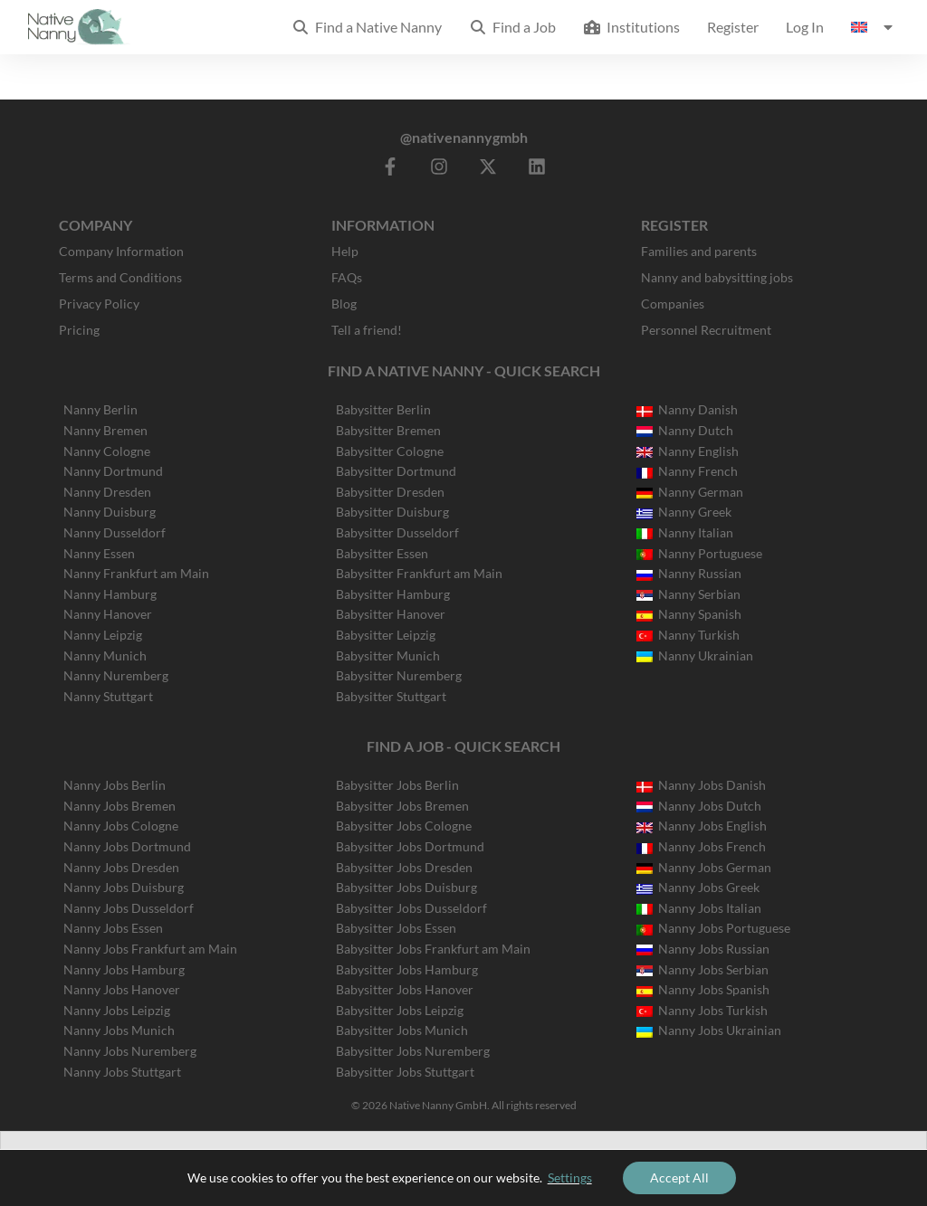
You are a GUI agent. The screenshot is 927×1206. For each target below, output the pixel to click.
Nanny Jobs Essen (113, 927)
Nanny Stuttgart (108, 696)
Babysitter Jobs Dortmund (410, 846)
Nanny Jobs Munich (119, 1030)
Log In (805, 26)
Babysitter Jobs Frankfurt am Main (433, 948)
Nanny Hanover (107, 614)
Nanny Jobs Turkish (702, 1010)
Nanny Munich (105, 655)
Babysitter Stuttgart (391, 696)
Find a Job (512, 26)
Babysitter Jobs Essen (396, 927)
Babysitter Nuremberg (399, 675)
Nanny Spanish (688, 614)
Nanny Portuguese (699, 553)
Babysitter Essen (382, 553)
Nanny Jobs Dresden (121, 867)
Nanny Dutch (684, 430)
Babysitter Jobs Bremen (402, 805)
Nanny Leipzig (102, 634)
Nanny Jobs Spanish (702, 989)
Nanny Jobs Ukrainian (708, 1030)
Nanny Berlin (100, 409)
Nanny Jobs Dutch (698, 805)
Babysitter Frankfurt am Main (419, 573)
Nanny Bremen (105, 430)
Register (733, 26)
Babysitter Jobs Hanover (404, 989)
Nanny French (687, 471)
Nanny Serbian (688, 594)
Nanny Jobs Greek (698, 887)
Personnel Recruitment (706, 329)
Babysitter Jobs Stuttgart (405, 1071)
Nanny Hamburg (110, 594)
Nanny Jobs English (701, 825)
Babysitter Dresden (390, 491)
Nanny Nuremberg (115, 675)
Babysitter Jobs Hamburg (407, 969)
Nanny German (689, 491)
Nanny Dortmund (113, 471)
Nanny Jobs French (701, 846)
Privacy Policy (99, 303)
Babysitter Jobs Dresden (404, 867)
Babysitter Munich (388, 655)
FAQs (346, 277)
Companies (672, 303)
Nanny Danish (687, 409)
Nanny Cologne (106, 451)
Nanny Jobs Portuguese (713, 927)
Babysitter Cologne (390, 451)
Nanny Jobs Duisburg (123, 887)
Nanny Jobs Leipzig (116, 1010)
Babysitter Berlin (383, 409)
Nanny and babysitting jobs (717, 277)
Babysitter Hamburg (393, 594)
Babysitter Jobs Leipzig (400, 1010)
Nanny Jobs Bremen (119, 805)
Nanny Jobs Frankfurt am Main (150, 948)
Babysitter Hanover (390, 614)
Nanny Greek (683, 511)
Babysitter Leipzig (385, 634)
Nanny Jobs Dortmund (127, 846)
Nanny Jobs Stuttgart (122, 1071)
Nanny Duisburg (109, 511)
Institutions (631, 26)
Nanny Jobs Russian (702, 948)
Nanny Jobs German (703, 867)
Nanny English (687, 451)
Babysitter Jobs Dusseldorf (411, 908)
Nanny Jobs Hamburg (124, 969)
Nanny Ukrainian (694, 655)
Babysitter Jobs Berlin (397, 785)
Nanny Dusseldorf (114, 532)
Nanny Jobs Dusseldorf (128, 908)
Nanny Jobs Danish (701, 785)
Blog (344, 303)
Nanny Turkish (688, 634)
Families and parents (699, 251)
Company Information (121, 251)
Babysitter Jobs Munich (402, 1030)
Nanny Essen (99, 553)
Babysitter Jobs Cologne (404, 825)
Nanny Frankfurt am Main (136, 573)
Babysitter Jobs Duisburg (406, 887)
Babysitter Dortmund (396, 471)
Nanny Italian (684, 532)
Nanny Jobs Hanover (121, 989)
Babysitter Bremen (388, 430)
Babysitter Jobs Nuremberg (413, 1051)
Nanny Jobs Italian (698, 908)
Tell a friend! (366, 329)
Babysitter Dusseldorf (397, 532)
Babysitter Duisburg (392, 511)
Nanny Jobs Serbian (702, 969)
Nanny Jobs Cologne (120, 825)
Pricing (79, 329)
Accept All (679, 1177)
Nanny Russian (688, 573)
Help (344, 251)
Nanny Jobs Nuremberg (129, 1051)
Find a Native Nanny (366, 26)
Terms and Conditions (120, 277)
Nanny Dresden (107, 491)
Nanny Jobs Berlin (114, 785)
